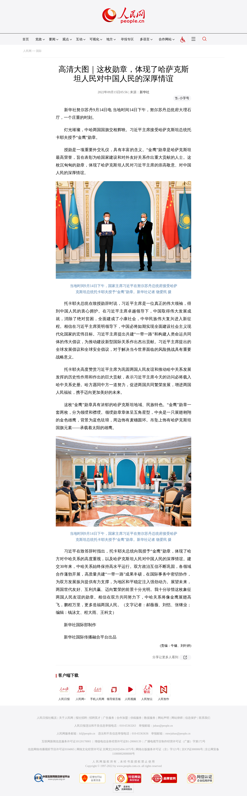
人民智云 (147, 691)
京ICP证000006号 (192, 749)
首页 (25, 39)
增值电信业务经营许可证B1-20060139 (118, 741)
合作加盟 (122, 717)
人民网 (27, 50)
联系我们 (204, 717)
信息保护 (190, 717)
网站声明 (163, 717)
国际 (39, 50)
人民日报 (64, 691)
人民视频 (130, 691)
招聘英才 (94, 717)
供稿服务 (136, 717)
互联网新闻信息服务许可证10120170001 (66, 741)
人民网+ (81, 691)
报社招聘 (81, 717)
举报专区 (127, 39)
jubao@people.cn (163, 725)
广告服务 (108, 717)
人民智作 (163, 691)
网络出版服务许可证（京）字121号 (158, 749)
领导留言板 (114, 691)
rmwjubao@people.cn (177, 733)
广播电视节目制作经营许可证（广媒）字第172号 (175, 741)
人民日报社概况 (47, 717)
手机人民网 (97, 691)
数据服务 (149, 717)
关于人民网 (66, 717)
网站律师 (177, 717)
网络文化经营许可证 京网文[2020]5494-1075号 (105, 749)
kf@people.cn (87, 733)
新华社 (144, 92)
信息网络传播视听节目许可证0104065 (51, 749)
